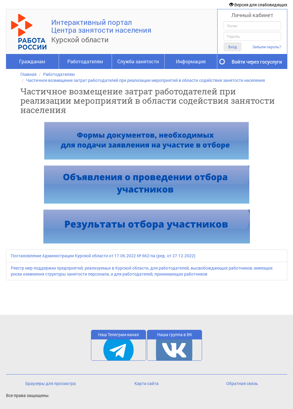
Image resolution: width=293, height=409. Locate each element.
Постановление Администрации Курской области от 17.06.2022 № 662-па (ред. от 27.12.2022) (103, 255)
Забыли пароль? (266, 47)
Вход (232, 46)
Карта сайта (146, 383)
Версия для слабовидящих (258, 4)
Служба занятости (138, 61)
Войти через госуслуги (257, 61)
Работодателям (85, 61)
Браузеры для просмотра (50, 383)
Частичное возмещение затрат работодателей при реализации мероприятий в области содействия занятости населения (145, 80)
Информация (191, 61)
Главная (28, 74)
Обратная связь (242, 383)
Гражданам (32, 61)
